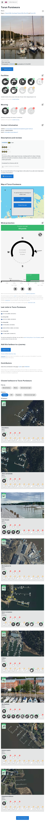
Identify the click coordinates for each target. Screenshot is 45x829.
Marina (15, 387)
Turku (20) (33, 13)
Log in (22, 199)
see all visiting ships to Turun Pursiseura (32, 337)
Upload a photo (7, 69)
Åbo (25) (26, 13)
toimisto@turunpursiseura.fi (11, 132)
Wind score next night (30, 394)
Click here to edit (31, 302)
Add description (7, 176)
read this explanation (30, 293)
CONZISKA (11, 64)
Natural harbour (6, 387)
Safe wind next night (26, 387)
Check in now (6, 349)
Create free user (22, 205)
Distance (5, 394)
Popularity (18, 394)
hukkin (20, 366)
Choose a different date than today (8, 353)
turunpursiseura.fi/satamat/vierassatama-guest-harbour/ (19, 128)
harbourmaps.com (13, 2)
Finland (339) (8, 13)
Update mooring (15, 119)
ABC (11, 394)
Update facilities (15, 99)
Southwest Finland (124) (18, 13)
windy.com (7, 300)
